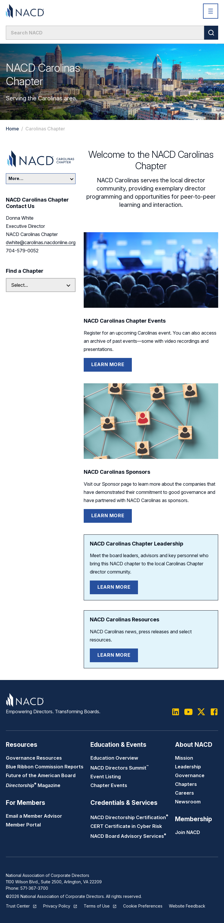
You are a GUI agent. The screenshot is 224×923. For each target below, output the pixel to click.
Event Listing (105, 776)
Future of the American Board (41, 775)
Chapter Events (108, 785)
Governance (189, 775)
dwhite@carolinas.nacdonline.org (41, 242)
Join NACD (187, 832)
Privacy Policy (56, 905)
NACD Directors (119, 768)
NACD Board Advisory (128, 836)
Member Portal (23, 825)
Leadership (188, 767)
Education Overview (114, 758)
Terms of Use (97, 905)
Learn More (107, 364)
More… (41, 178)
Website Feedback (187, 905)
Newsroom (188, 802)
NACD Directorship (129, 817)
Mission (184, 758)
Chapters (186, 784)
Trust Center (18, 905)
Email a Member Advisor (34, 816)
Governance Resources (34, 758)
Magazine (33, 785)
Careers (184, 793)
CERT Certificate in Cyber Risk (126, 826)
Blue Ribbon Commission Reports (44, 767)
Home (12, 129)
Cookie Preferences (142, 905)
